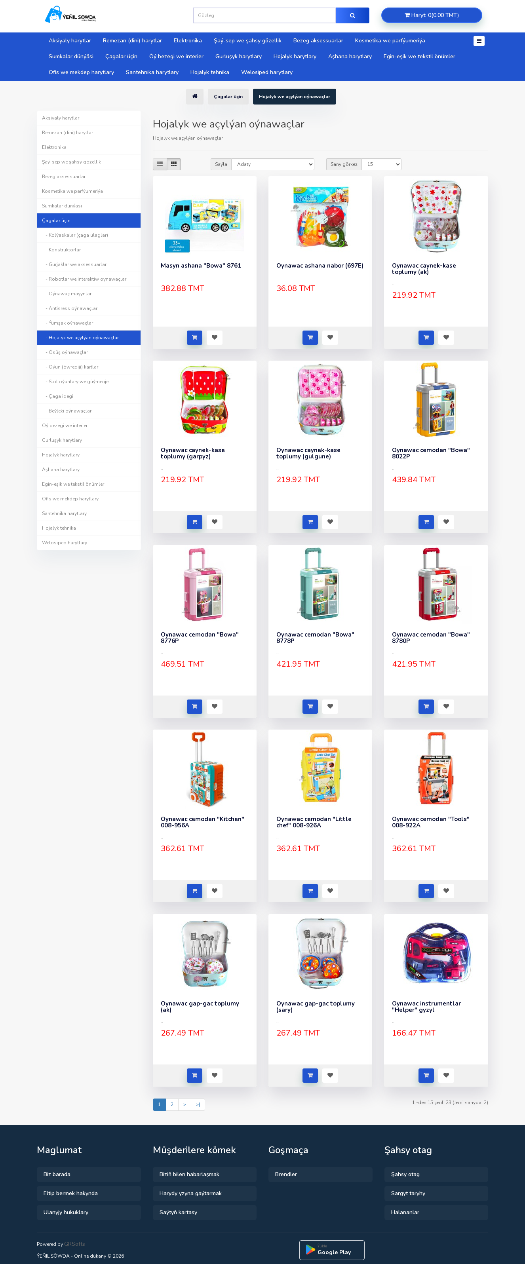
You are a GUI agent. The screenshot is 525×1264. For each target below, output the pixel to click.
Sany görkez (344, 164)
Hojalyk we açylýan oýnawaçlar (294, 96)
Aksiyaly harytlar (70, 40)
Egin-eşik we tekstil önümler (419, 56)
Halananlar (405, 1212)
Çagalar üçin (121, 56)
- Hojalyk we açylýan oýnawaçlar (80, 338)
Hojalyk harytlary (295, 56)
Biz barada (57, 1174)
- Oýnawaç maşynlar (66, 294)
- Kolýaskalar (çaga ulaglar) (75, 235)
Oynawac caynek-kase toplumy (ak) (424, 269)
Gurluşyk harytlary (238, 56)
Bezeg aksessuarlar (318, 40)
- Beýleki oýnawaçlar (66, 411)
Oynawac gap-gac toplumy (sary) (315, 1007)
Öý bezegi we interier (176, 56)
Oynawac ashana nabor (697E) (319, 266)
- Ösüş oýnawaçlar (65, 352)
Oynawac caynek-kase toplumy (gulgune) (308, 453)
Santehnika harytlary (152, 72)
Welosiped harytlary (267, 72)
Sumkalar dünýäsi (71, 56)
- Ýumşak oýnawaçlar (67, 323)
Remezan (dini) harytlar (132, 40)
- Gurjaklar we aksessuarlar (74, 264)
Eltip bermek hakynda (71, 1193)
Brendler (286, 1174)
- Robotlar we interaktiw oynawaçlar (84, 279)
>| (198, 1104)
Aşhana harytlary (350, 56)
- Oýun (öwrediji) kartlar (70, 367)
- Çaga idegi (57, 396)
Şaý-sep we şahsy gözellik (248, 40)
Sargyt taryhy (408, 1193)
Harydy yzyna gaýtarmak (191, 1193)
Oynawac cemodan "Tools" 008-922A (431, 822)
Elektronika (188, 40)
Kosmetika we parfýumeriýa (390, 40)
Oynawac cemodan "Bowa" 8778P (315, 638)
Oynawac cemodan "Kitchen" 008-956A (202, 822)
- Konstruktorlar (61, 250)
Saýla (221, 164)
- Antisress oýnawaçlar (69, 308)
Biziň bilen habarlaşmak (189, 1174)
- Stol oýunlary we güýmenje (75, 381)
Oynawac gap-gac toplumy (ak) (200, 1007)
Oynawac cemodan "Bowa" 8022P (431, 453)
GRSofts (74, 1244)
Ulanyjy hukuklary (66, 1212)
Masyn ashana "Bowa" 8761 (201, 266)
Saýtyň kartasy (178, 1212)
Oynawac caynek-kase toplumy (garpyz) (193, 453)
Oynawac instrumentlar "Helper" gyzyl (426, 1007)
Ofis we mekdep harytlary (81, 72)
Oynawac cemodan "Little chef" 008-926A (314, 822)
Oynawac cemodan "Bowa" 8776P (200, 638)
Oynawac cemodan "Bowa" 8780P (431, 638)
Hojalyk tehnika (209, 72)
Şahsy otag (405, 1174)
